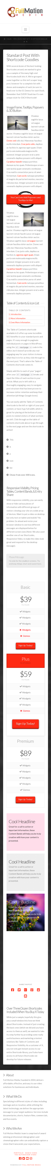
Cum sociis (22, 175)
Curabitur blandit (14, 161)
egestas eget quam (24, 255)
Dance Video (31, 1153)
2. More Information (17, 318)
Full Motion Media (31, 1165)
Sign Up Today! (25, 645)
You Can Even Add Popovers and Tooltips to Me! (25, 198)
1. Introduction (15, 314)
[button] (25, 29)
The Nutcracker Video (25, 1154)
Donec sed (11, 140)
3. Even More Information (19, 322)
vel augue (31, 241)
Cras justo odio (28, 144)
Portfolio (19, 1153)
